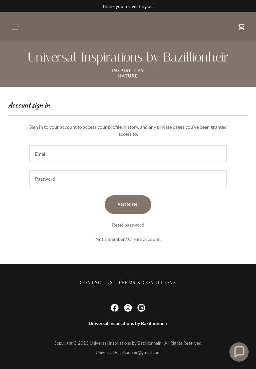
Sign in (128, 204)
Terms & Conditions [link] (147, 282)
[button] (14, 27)
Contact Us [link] (96, 282)
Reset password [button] (128, 225)
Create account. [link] (144, 239)
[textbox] (128, 153)
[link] (241, 27)
